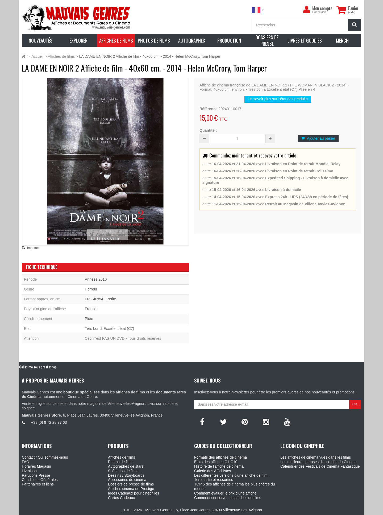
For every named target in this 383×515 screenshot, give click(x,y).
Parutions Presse (36, 475)
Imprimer (33, 248)
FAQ (25, 462)
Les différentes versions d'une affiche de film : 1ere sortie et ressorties (231, 477)
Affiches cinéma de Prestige (131, 489)
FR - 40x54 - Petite (100, 299)
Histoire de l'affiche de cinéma (219, 466)
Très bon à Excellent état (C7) (109, 328)
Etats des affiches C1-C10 (215, 462)
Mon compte (322, 8)
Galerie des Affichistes (212, 471)
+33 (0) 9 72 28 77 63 (49, 422)
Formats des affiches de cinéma (220, 457)
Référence (208, 109)
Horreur (91, 289)
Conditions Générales (40, 479)
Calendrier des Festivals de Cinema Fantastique (320, 466)
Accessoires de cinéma (127, 479)
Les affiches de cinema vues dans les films (315, 457)
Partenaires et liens (38, 484)
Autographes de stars (125, 466)
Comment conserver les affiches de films (227, 498)
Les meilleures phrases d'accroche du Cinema (318, 462)
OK (355, 404)
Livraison (29, 471)
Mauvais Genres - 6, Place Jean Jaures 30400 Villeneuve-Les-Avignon (203, 510)
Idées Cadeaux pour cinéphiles (133, 493)
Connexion (319, 12)
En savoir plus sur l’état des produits (278, 99)
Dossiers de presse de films (131, 484)
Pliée (89, 319)
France (91, 309)
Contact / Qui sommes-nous (45, 457)
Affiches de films (121, 457)
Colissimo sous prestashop (38, 366)
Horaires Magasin (36, 466)
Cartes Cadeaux (121, 498)
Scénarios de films (123, 471)
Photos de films (121, 462)
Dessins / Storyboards (126, 475)
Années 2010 (96, 279)
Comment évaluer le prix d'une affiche (225, 493)
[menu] (306, 10)
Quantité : (208, 130)
